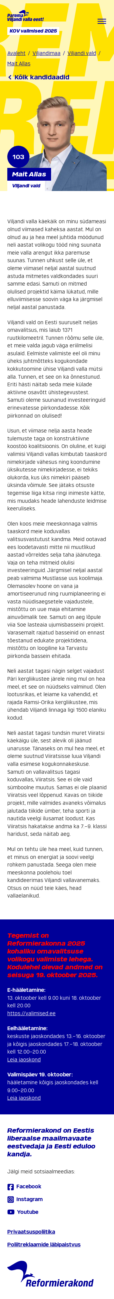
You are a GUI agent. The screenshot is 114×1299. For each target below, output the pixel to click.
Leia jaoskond (24, 1060)
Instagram (25, 1199)
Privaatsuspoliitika (31, 1232)
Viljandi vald (81, 53)
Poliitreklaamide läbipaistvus (44, 1245)
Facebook (24, 1187)
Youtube (22, 1212)
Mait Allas (18, 64)
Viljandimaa (46, 53)
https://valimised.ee (31, 1013)
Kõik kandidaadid (38, 77)
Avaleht (16, 53)
